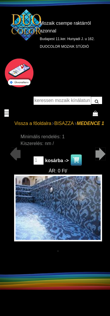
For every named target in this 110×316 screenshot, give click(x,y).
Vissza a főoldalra (32, 123)
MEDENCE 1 (90, 123)
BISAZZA (64, 123)
